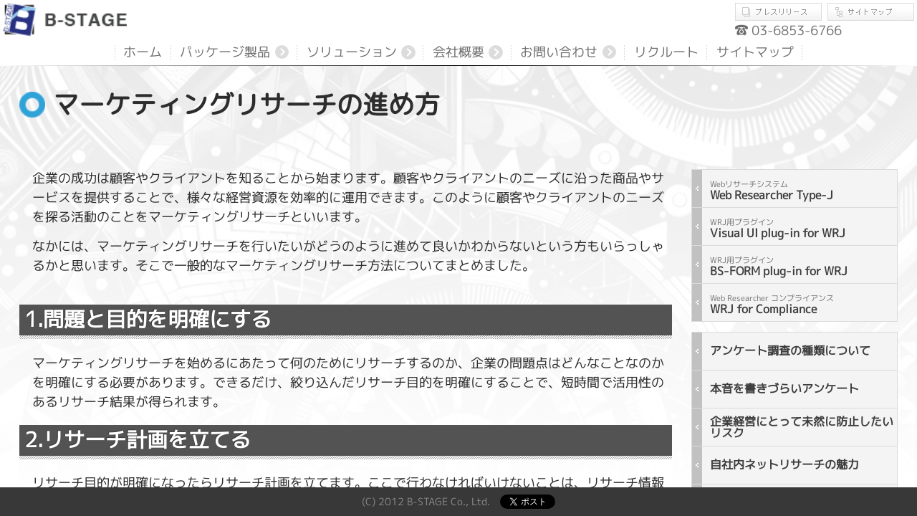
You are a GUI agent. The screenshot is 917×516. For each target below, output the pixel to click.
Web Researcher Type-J (771, 191)
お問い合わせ (558, 52)
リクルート (666, 52)
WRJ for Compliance (772, 305)
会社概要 (458, 52)
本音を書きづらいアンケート (784, 388)
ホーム (142, 52)
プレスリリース (781, 12)
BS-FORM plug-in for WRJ (779, 267)
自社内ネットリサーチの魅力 (784, 464)
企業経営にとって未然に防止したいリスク (801, 427)
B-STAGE (67, 20)
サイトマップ (870, 12)
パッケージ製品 (225, 52)
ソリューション (352, 52)
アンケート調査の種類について (790, 350)
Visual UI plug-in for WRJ (777, 229)
